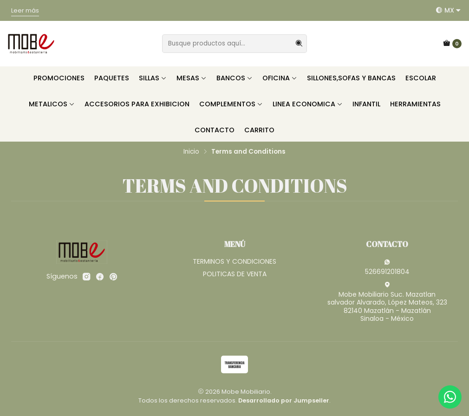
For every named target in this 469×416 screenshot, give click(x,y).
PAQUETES (111, 78)
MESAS (191, 78)
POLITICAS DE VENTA (235, 274)
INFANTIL (366, 104)
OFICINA (279, 78)
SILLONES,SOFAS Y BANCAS (351, 78)
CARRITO (259, 130)
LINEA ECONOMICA (308, 104)
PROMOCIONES (59, 78)
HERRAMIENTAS (415, 104)
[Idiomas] (448, 10)
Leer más (25, 10)
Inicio (191, 152)
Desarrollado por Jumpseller (283, 400)
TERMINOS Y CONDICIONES (234, 261)
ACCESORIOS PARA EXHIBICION (137, 104)
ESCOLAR (420, 78)
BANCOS (234, 78)
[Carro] (452, 43)
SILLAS (153, 78)
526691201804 (387, 267)
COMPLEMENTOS (231, 104)
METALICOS (52, 104)
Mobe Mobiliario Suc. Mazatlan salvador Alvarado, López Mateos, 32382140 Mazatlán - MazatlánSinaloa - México (387, 302)
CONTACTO (214, 130)
